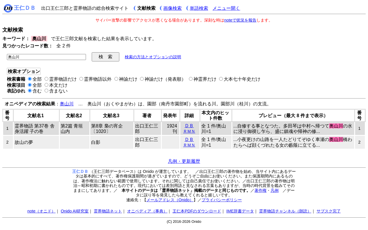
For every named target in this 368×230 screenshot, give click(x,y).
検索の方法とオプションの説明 (153, 57)
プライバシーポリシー (222, 200)
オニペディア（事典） (147, 211)
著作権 (260, 190)
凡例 (275, 190)
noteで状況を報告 (240, 20)
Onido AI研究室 (75, 211)
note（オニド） (41, 211)
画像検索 (172, 8)
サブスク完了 (329, 211)
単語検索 (199, 8)
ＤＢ (189, 125)
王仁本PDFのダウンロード (196, 211)
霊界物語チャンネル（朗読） (285, 211)
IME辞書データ (240, 211)
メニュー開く (226, 8)
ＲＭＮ (189, 131)
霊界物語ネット (108, 211)
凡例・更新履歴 (184, 161)
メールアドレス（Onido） (169, 200)
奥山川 (67, 103)
